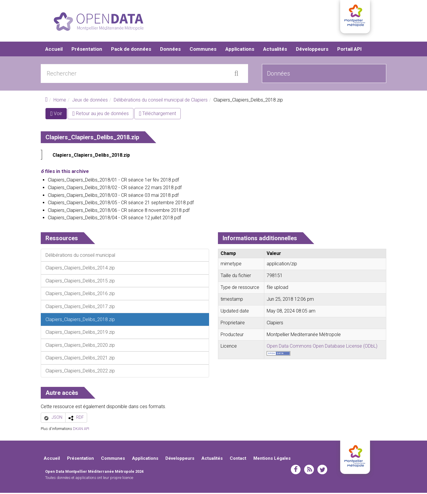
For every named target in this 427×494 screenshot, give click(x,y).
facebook (296, 470)
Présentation (86, 50)
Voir (58, 115)
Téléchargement (157, 114)
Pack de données (131, 50)
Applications (239, 50)
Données (170, 50)
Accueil (54, 50)
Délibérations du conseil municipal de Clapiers (161, 101)
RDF (80, 418)
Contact (238, 459)
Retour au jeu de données (100, 114)
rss (309, 470)
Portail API (349, 50)
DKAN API (81, 430)
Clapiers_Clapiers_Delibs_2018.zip (91, 156)
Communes (203, 50)
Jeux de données (90, 101)
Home (59, 101)
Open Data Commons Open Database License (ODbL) (322, 347)
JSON (57, 418)
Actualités (275, 50)
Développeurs (312, 50)
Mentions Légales (272, 459)
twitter (322, 470)
